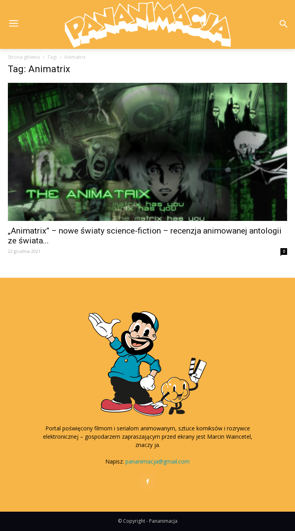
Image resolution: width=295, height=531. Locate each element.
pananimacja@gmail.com (157, 461)
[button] (284, 25)
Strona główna (24, 57)
